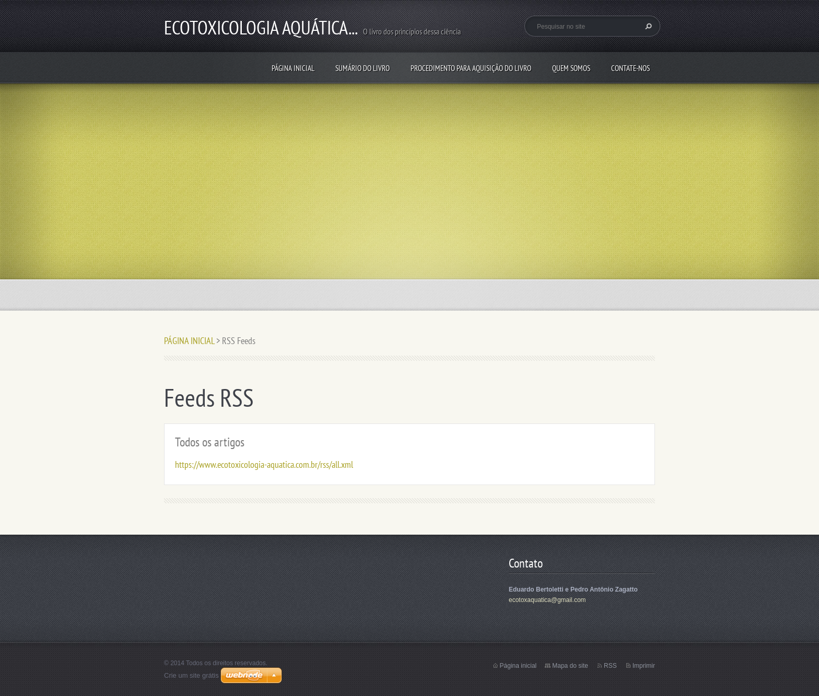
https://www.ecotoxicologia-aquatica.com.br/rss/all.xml (264, 464)
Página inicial (518, 665)
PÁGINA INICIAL (293, 68)
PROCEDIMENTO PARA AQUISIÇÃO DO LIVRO (471, 68)
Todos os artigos (209, 442)
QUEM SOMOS (571, 68)
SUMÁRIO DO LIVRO (362, 68)
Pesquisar (647, 26)
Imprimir (644, 665)
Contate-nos (630, 68)
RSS (610, 665)
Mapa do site (570, 665)
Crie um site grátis (191, 675)
